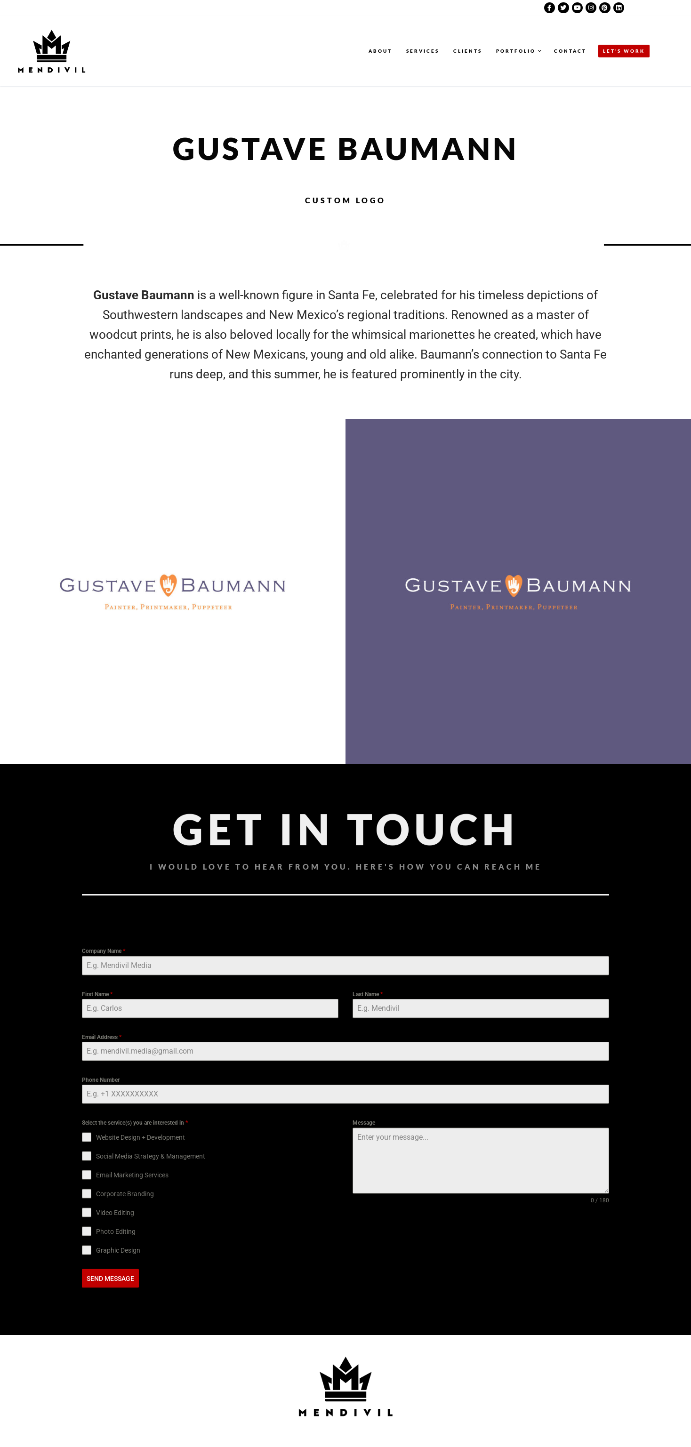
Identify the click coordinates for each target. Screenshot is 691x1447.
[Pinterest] (604, 7)
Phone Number (101, 1297)
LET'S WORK (624, 51)
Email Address (101, 1254)
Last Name (368, 1211)
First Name (97, 1211)
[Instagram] (591, 7)
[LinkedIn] (618, 7)
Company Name (103, 1168)
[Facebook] (549, 7)
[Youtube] (577, 7)
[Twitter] (563, 7)
